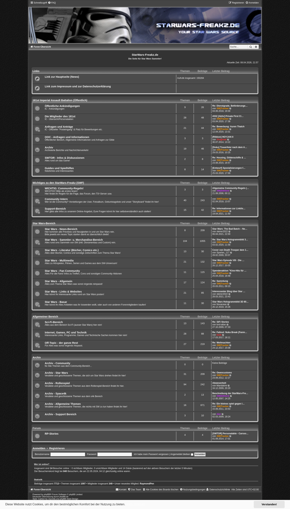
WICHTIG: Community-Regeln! (64, 188)
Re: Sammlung (220, 281)
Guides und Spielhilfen (59, 168)
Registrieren (57, 448)
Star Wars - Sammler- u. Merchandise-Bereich (74, 239)
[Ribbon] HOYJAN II (222, 137)
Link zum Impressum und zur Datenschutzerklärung (78, 86)
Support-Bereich (55, 208)
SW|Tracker (223, 108)
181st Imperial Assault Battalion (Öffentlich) (60, 100)
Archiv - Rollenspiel (57, 383)
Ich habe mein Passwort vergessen (151, 454)
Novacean (222, 304)
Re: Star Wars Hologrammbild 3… (230, 239)
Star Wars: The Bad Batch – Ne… (229, 229)
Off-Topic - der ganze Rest (61, 342)
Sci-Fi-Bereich (54, 322)
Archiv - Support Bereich (60, 414)
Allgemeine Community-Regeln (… (230, 188)
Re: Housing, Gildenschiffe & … (229, 157)
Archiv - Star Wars (56, 372)
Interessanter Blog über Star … (228, 291)
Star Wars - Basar (56, 301)
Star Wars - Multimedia (59, 260)
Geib (219, 335)
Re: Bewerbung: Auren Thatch (228, 126)
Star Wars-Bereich (44, 223)
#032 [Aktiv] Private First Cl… (228, 116)
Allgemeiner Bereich (45, 316)
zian (219, 414)
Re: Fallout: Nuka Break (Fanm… (229, 332)
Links (36, 71)
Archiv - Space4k (55, 393)
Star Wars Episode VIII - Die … (228, 260)
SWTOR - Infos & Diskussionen (64, 157)
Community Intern (56, 199)
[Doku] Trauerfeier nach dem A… (229, 147)
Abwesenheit (219, 383)
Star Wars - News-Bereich (61, 229)
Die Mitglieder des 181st (60, 116)
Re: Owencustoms (222, 372)
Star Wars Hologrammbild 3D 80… (230, 301)
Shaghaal (222, 139)
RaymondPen (147, 483)
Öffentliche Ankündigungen (62, 106)
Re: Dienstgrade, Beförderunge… (230, 106)
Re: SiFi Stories (220, 322)
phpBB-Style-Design (69, 499)
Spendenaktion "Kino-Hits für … (229, 270)
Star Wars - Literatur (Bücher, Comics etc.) (72, 250)
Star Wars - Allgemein (58, 281)
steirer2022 (222, 231)
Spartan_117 (223, 252)
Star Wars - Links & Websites (63, 291)
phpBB (47, 494)
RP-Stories (51, 433)
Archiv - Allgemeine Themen (63, 403)
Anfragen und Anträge (59, 126)
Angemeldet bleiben (181, 454)
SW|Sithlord (223, 190)
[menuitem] (52, 2)
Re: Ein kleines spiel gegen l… (228, 403)
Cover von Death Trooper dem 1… (230, 250)
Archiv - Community (57, 363)
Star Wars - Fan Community (62, 270)
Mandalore (222, 385)
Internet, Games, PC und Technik (66, 332)
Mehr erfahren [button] (136, 504)
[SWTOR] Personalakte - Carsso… (230, 433)
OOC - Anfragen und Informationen (67, 137)
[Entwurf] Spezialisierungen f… (228, 168)
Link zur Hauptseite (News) (62, 76)
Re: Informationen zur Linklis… (228, 208)
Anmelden (39, 448)
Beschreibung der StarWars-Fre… (230, 393)
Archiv (49, 147)
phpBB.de (63, 496)
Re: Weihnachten (221, 342)
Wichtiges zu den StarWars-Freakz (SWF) (58, 182)
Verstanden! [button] (269, 504)
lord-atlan (221, 324)
